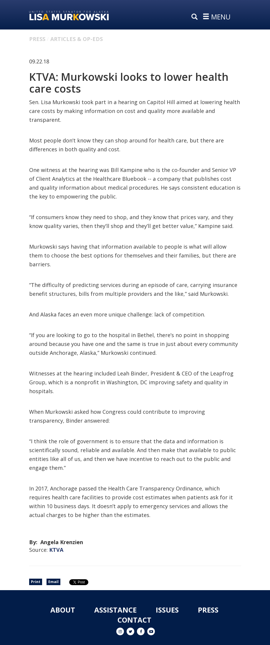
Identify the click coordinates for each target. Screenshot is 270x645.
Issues (167, 610)
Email (53, 581)
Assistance (115, 610)
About (62, 610)
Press (37, 38)
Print (35, 581)
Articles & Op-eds (76, 38)
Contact (134, 620)
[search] (195, 17)
